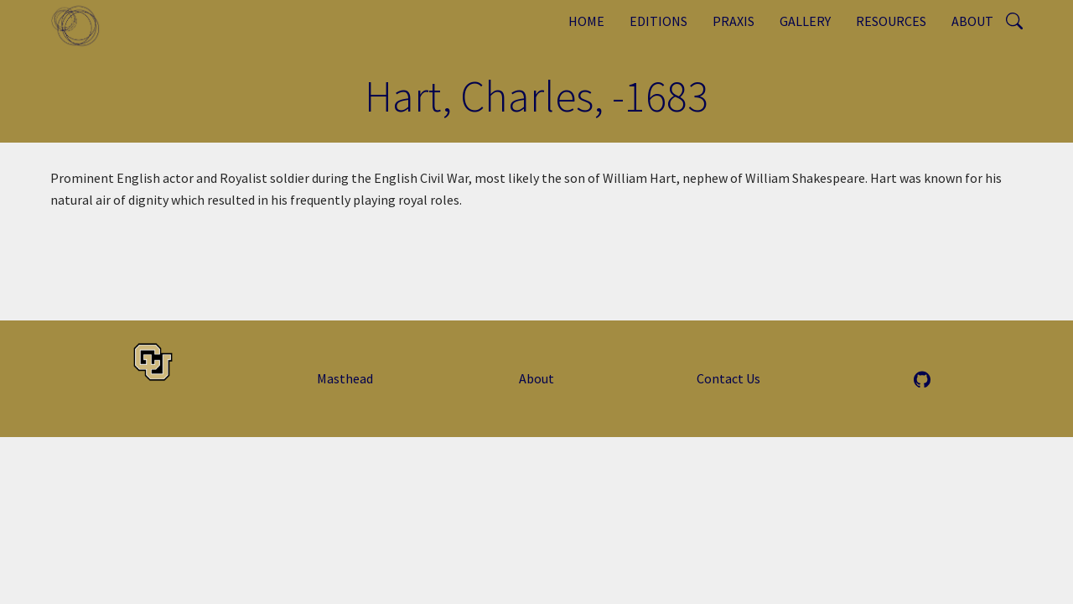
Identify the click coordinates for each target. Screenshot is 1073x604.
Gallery (805, 21)
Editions (658, 21)
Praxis (733, 21)
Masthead (345, 378)
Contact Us (728, 378)
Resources (891, 21)
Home (586, 21)
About (972, 21)
